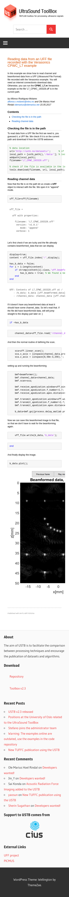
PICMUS (9, 861)
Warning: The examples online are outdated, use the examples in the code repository (29, 739)
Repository (17, 676)
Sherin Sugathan (19, 805)
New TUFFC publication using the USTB (34, 750)
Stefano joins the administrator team (32, 728)
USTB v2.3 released (20, 712)
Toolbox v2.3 (18, 688)
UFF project (11, 855)
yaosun (13, 795)
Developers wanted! (32, 778)
